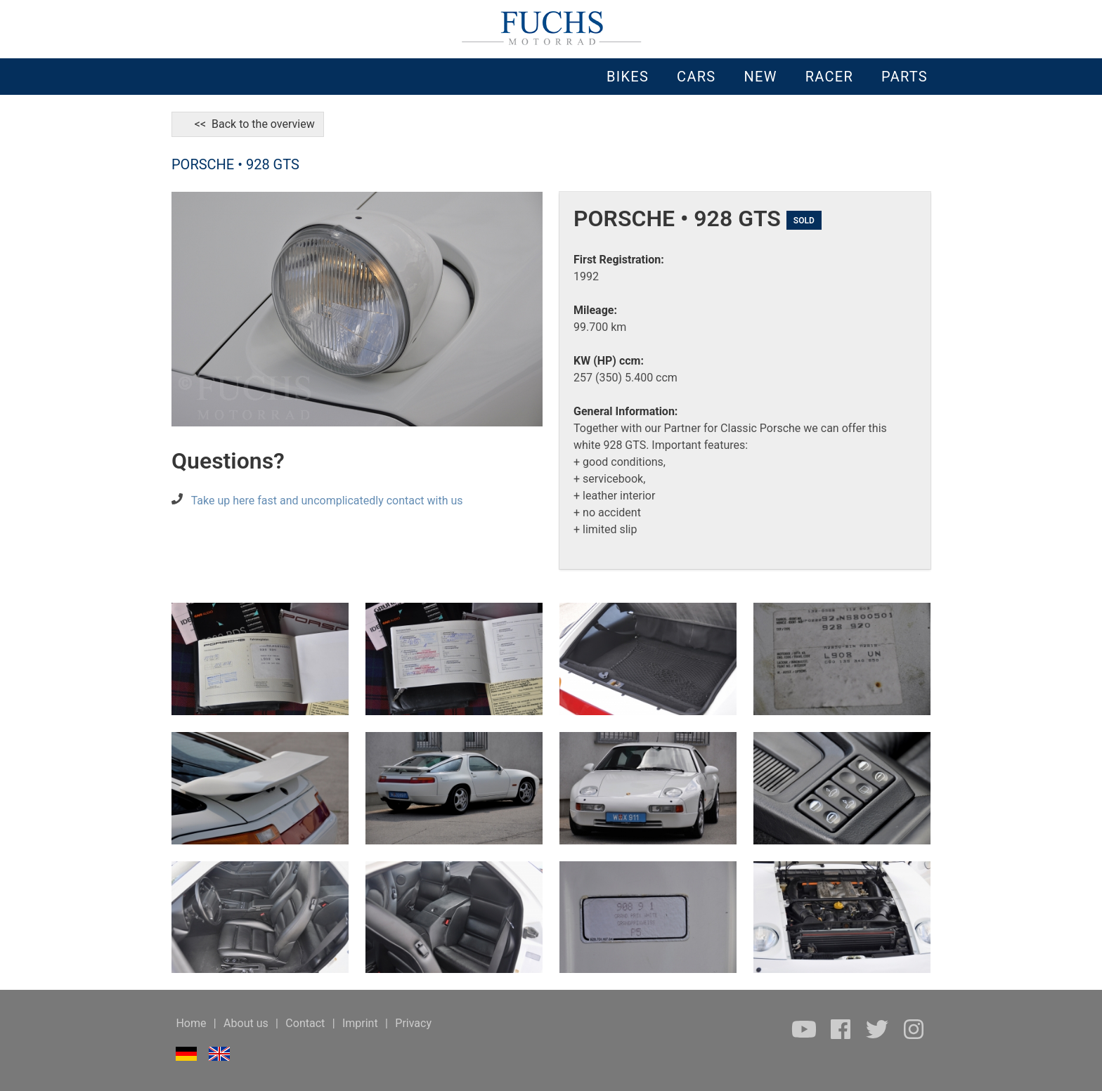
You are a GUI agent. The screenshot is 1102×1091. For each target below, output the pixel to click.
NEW (760, 76)
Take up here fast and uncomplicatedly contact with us (327, 500)
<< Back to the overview (248, 124)
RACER (829, 76)
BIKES (628, 76)
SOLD (804, 221)
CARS (696, 76)
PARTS (904, 76)
